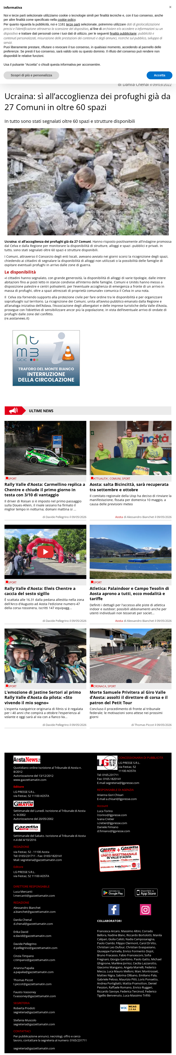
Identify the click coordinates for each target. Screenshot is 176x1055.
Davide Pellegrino (57, 517)
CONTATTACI (22, 1031)
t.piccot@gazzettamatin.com (32, 984)
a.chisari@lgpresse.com (121, 799)
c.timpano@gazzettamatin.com (34, 960)
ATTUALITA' (100, 478)
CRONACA (99, 686)
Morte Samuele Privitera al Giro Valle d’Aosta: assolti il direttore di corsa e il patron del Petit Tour (129, 697)
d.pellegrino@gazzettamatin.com (35, 948)
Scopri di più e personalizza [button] (31, 75)
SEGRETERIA (21, 1003)
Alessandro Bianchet (140, 517)
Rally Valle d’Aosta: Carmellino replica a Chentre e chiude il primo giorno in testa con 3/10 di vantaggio (44, 489)
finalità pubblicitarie (123, 33)
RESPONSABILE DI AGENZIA (115, 790)
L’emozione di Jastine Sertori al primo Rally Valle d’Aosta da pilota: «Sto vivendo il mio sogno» (42, 697)
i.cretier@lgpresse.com (112, 823)
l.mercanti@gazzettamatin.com (34, 896)
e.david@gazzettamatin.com (32, 936)
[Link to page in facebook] (113, 909)
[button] (170, 7)
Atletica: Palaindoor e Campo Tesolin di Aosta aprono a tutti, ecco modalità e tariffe (129, 594)
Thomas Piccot (144, 725)
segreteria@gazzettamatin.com (41, 860)
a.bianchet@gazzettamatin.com (34, 912)
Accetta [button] (159, 75)
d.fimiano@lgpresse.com (113, 831)
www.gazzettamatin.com (29, 780)
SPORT (12, 478)
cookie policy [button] (66, 19)
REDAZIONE (21, 847)
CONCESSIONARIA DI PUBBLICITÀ (140, 758)
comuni (115, 478)
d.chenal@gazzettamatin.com (33, 924)
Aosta (119, 517)
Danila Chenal (136, 84)
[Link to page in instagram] (145, 913)
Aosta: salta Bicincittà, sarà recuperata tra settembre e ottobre (129, 487)
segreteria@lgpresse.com (122, 783)
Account (102, 806)
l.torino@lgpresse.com (112, 815)
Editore (18, 787)
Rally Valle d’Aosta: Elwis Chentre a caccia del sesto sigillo (40, 591)
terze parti (73, 24)
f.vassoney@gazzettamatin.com (34, 996)
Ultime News (41, 410)
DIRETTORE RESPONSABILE (31, 886)
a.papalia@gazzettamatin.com (33, 972)
